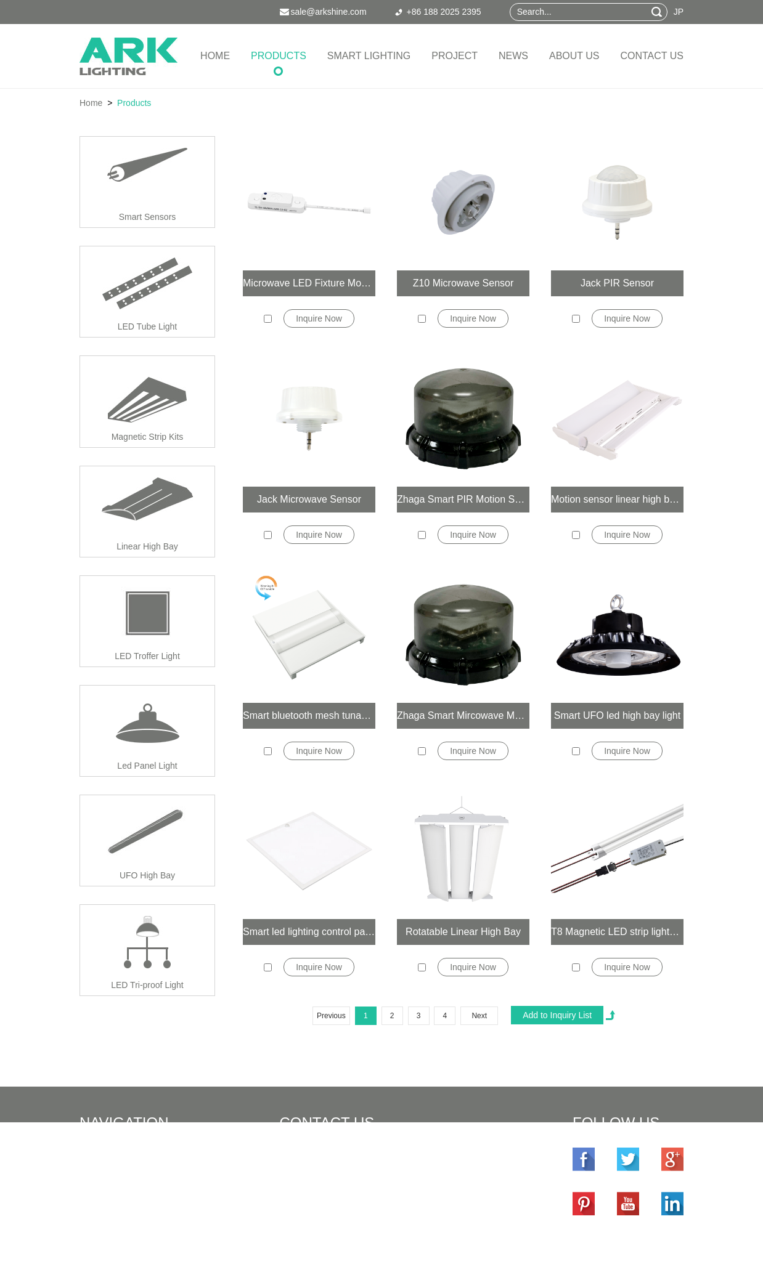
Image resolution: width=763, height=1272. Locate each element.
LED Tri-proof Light (147, 985)
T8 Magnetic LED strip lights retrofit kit (617, 931)
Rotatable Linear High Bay (463, 931)
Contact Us (651, 56)
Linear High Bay (147, 546)
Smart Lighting (368, 56)
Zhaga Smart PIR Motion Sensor (463, 499)
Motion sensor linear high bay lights (617, 499)
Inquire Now (319, 318)
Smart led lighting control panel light (309, 931)
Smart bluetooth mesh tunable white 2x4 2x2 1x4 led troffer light (309, 715)
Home (215, 56)
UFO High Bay (147, 875)
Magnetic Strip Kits (148, 437)
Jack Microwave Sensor (309, 499)
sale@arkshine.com (365, 1189)
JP (678, 12)
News (513, 56)
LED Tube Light (147, 326)
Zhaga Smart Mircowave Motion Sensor (463, 715)
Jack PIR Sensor (617, 283)
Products (278, 56)
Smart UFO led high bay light (617, 715)
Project (454, 56)
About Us (574, 56)
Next (479, 1015)
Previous (331, 1015)
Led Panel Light (147, 766)
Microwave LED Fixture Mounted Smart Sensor (309, 283)
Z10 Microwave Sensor (463, 283)
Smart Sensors (147, 217)
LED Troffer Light (147, 656)
